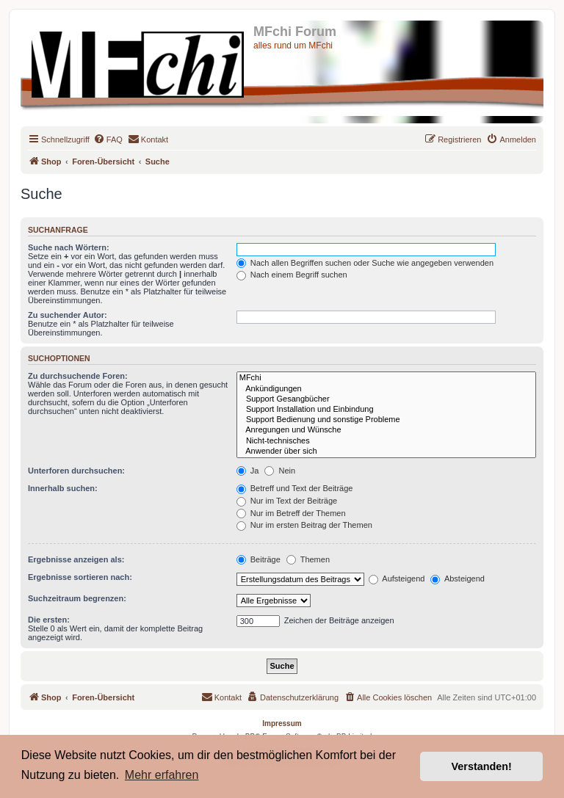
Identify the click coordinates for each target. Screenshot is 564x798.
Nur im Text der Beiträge (286, 500)
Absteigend (457, 578)
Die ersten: (49, 619)
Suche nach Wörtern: (68, 247)
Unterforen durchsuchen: (76, 470)
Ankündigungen (386, 389)
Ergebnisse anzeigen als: (76, 559)
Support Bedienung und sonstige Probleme (386, 420)
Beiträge (258, 559)
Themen (308, 559)
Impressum (281, 723)
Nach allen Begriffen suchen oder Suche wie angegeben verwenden (365, 262)
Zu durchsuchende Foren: (78, 375)
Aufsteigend (397, 578)
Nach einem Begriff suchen (291, 274)
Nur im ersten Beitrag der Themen (304, 524)
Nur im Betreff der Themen (291, 513)
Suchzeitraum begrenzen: (77, 598)
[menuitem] (108, 139)
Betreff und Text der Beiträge (294, 488)
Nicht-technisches (386, 441)
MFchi (386, 378)
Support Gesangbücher (386, 399)
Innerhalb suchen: (63, 488)
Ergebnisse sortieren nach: (80, 577)
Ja (247, 470)
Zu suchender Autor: (67, 315)
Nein (279, 470)
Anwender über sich (386, 451)
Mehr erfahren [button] (162, 775)
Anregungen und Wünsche (386, 430)
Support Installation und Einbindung (386, 410)
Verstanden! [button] (482, 766)
